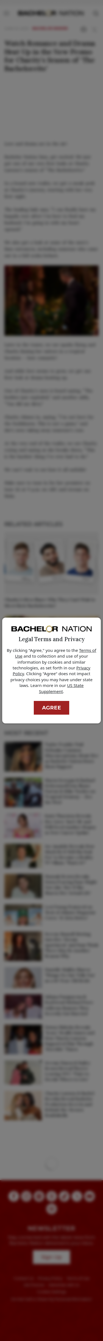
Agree (51, 707)
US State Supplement (61, 688)
